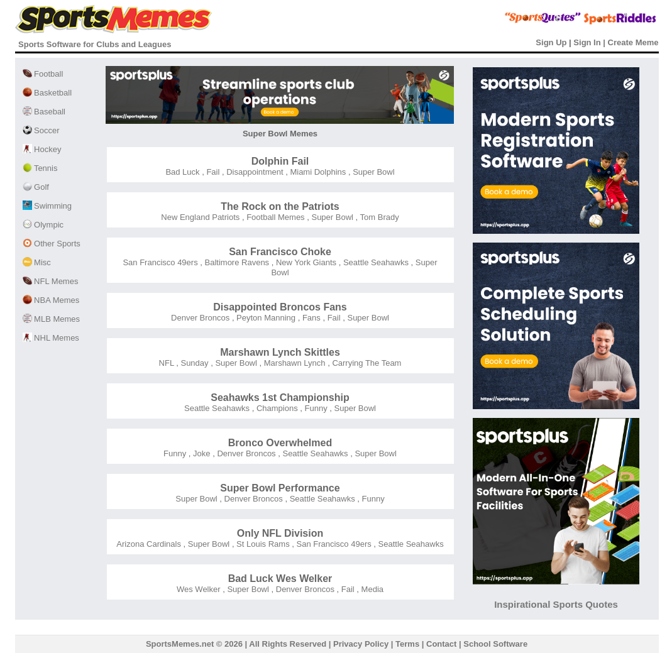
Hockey (42, 149)
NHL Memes (51, 338)
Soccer (41, 130)
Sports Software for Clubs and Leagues (94, 44)
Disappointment (254, 172)
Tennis (40, 168)
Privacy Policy (361, 644)
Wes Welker (199, 589)
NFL (166, 363)
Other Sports (51, 243)
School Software (495, 644)
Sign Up (551, 42)
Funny (315, 408)
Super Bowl (373, 172)
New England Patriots (200, 217)
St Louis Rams (262, 544)
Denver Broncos (200, 317)
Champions (275, 408)
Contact (441, 644)
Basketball (47, 92)
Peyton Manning (265, 317)
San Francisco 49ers (160, 262)
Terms (407, 644)
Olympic (43, 224)
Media (371, 589)
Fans (310, 317)
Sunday (194, 363)
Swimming (47, 206)
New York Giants (304, 262)
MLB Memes (51, 319)
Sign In (586, 42)
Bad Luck (182, 172)
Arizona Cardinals (148, 544)
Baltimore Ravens (235, 262)
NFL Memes (51, 281)
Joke (200, 453)
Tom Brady (378, 217)
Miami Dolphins (317, 172)
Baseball (44, 111)
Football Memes (275, 217)
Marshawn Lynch (293, 363)
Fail (212, 172)
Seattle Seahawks (375, 262)
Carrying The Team (366, 363)
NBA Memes (51, 300)
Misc (37, 262)
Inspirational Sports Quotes (556, 604)
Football (43, 74)
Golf (36, 187)
